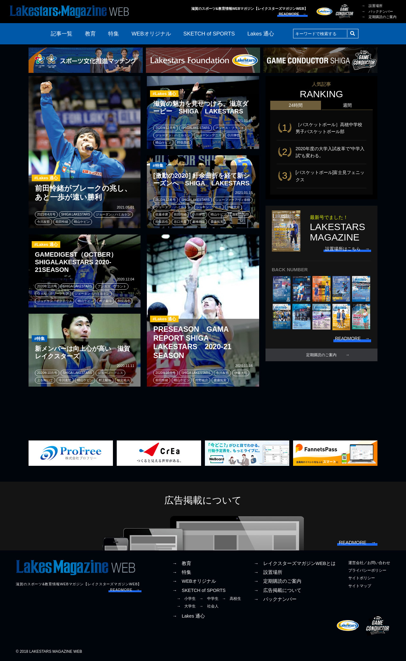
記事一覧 (61, 34)
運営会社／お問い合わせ (369, 563)
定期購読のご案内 (321, 355)
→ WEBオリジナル (194, 581)
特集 (113, 34)
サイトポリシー (361, 578)
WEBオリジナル (151, 34)
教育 (90, 34)
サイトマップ (359, 586)
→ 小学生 (186, 598)
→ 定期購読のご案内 (379, 17)
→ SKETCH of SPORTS (199, 590)
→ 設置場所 (372, 6)
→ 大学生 (186, 606)
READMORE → (292, 14)
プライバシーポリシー (367, 570)
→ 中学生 (209, 598)
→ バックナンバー (377, 11)
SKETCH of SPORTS (209, 34)
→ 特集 (181, 572)
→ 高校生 (231, 598)
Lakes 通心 (260, 34)
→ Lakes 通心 (188, 616)
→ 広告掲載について (277, 590)
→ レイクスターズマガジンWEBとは (295, 563)
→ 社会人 (209, 606)
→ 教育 (181, 563)
